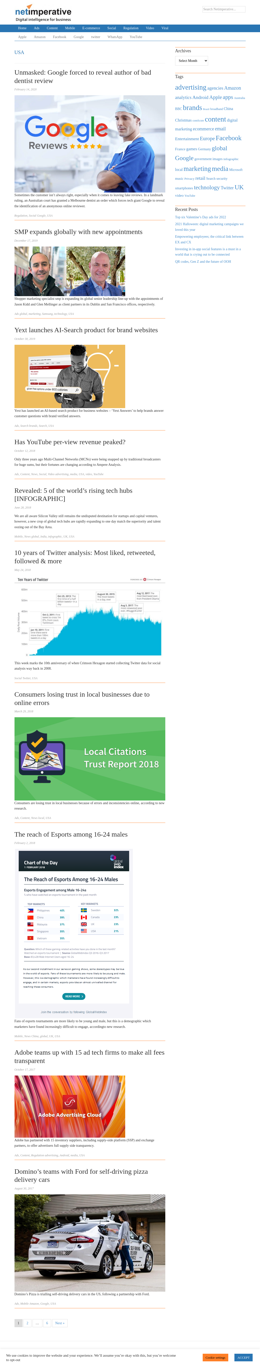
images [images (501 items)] (218, 159)
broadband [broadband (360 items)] (216, 109)
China (35, 1036)
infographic (55, 536)
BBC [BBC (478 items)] (178, 109)
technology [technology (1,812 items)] (207, 187)
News (34, 474)
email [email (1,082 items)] (220, 128)
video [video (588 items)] (179, 195)
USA (50, 215)
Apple (22, 37)
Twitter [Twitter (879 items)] (227, 187)
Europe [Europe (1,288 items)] (207, 138)
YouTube (136, 37)
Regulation (130, 28)
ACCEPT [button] (243, 1357)
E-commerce (91, 28)
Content (52, 28)
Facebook (59, 37)
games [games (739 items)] (191, 149)
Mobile (70, 28)
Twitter (27, 678)
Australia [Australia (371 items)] (239, 98)
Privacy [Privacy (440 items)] (189, 178)
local (41, 818)
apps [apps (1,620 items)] (228, 97)
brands (33, 426)
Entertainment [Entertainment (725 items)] (187, 139)
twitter (95, 37)
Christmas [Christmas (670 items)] (183, 120)
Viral (164, 28)
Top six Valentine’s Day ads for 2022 (200, 217)
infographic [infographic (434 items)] (231, 159)
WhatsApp (114, 37)
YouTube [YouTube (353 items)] (189, 195)
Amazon (40, 37)
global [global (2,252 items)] (219, 148)
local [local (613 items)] (179, 169)
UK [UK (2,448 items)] (239, 187)
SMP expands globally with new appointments (79, 231)
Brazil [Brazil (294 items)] (206, 109)
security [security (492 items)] (222, 178)
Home (22, 28)
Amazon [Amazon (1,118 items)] (232, 88)
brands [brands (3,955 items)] (192, 107)
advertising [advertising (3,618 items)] (190, 87)
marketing (35, 314)
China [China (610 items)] (228, 109)
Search (24, 426)
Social (111, 28)
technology (60, 314)
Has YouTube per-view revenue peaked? (70, 442)
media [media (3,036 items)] (220, 168)
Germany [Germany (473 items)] (204, 149)
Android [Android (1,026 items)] (200, 97)
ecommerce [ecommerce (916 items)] (203, 128)
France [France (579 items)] (180, 149)
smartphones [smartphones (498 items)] (184, 188)
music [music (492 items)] (179, 178)
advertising (62, 474)
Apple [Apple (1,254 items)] (215, 97)
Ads (37, 28)
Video (150, 28)
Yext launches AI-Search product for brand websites (86, 330)
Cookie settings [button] (216, 1357)
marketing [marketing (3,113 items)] (197, 168)
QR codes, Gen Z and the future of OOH (203, 261)
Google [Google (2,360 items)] (184, 158)
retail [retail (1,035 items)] (200, 178)
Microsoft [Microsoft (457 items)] (236, 170)
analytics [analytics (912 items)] (183, 97)
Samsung (47, 314)
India (43, 536)
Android (64, 1155)
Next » (60, 1323)
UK (65, 536)
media (73, 474)
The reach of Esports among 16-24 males (71, 834)
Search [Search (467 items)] (210, 178)
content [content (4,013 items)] (215, 119)
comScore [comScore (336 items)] (198, 120)
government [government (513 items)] (203, 159)
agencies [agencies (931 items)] (215, 88)
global (23, 314)
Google (79, 37)
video (89, 474)
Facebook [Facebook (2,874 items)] (229, 138)
